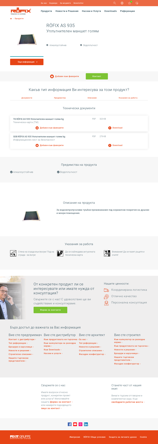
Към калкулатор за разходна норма (129, 340)
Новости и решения (19, 350)
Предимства (60, 98)
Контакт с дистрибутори (21, 339)
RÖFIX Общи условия (95, 437)
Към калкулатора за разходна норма (60, 344)
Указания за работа (128, 98)
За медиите (65, 3)
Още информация (26, 62)
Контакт (96, 76)
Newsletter (79, 3)
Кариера (53, 3)
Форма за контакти (50, 310)
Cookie (143, 437)
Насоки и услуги (52, 353)
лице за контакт (50, 408)
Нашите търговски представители (18, 359)
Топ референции (17, 343)
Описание (92, 98)
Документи (26, 98)
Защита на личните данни (123, 437)
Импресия (75, 437)
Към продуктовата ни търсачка (60, 339)
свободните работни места (127, 402)
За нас (44, 3)
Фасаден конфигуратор (91, 354)
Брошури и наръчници (20, 347)
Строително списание (20, 354)
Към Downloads (52, 349)
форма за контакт (60, 402)
